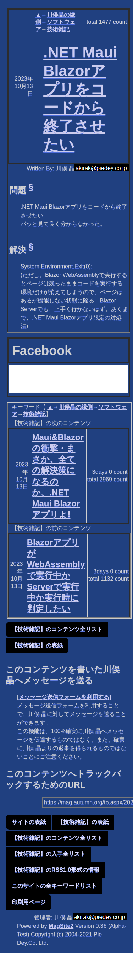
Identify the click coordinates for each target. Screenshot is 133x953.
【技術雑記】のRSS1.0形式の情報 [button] (55, 870)
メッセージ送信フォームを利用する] (64, 697)
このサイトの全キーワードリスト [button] (54, 886)
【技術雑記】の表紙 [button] (37, 645)
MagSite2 (61, 926)
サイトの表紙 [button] (29, 822)
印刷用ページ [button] (29, 902)
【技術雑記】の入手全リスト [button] (48, 854)
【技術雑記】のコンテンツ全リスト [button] (57, 629)
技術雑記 (58, 29)
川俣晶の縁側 (76, 407)
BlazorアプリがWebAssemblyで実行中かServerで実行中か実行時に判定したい (56, 575)
